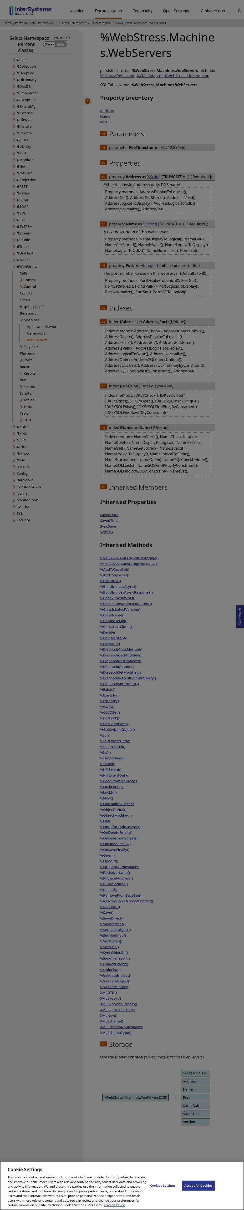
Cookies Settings (163, 1190)
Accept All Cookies (198, 1190)
